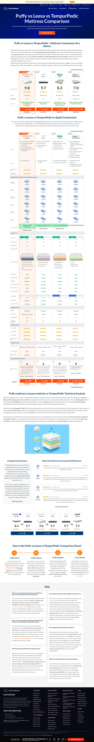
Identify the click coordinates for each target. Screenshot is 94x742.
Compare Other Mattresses (77, 69)
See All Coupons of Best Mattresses (76, 225)
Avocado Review (36, 709)
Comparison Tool (81, 693)
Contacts (80, 713)
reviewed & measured (18, 607)
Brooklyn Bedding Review (39, 712)
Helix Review (36, 703)
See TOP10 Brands (76, 109)
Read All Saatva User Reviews (61, 506)
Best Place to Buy (52, 722)
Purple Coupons (66, 724)
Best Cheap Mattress (52, 714)
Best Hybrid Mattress (53, 710)
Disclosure (80, 719)
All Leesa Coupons (60, 228)
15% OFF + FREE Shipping (60, 225)
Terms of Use (80, 715)
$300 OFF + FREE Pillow (43, 225)
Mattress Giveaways (82, 703)
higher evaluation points (31, 668)
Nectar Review (36, 705)
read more (32, 373)
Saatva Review (36, 693)
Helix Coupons (66, 722)
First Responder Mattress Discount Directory (68, 704)
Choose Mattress (52, 724)
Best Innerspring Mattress (54, 706)
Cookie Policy (81, 722)
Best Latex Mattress (52, 708)
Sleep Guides (68, 5)
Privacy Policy (81, 717)
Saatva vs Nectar (37, 719)
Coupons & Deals (44, 5)
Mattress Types (51, 728)
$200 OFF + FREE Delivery (27, 226)
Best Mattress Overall (53, 693)
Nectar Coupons (66, 720)
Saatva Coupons (66, 716)
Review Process (54, 5)
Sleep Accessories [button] (84, 8)
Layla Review (36, 697)
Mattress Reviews (82, 699)
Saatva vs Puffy (36, 717)
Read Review (27, 112)
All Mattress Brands (82, 701)
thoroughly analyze (11, 569)
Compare (22, 533)
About (61, 5)
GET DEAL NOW (75, 740)
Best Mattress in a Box (53, 712)
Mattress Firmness (52, 726)
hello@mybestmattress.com (46, 735)
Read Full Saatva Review (17, 501)
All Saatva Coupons (27, 230)
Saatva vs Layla (36, 722)
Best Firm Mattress (52, 704)
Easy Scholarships (82, 705)
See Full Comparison (47, 33)
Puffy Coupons (66, 718)
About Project (81, 711)
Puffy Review (36, 695)
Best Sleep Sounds (86, 5)
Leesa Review (36, 707)
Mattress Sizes (51, 720)
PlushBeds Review (37, 701)
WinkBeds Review (37, 699)
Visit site (28, 109)
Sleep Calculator (77, 5)
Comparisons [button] (72, 8)
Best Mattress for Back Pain (54, 698)
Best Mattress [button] (53, 8)
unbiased (42, 2)
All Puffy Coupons (43, 228)
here (22, 718)
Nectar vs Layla (36, 724)
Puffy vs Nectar (36, 726)
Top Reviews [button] (62, 8)
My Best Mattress (7, 698)
